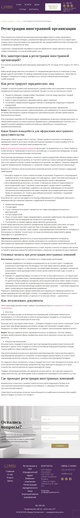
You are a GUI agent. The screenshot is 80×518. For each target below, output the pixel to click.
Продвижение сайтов (33, 509)
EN (67, 3)
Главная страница (7, 21)
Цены (36, 4)
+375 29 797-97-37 (68, 470)
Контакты (34, 9)
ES (71, 3)
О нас (19, 4)
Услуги (28, 4)
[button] (53, 7)
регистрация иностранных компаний (20, 148)
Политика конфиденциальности (50, 491)
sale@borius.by (66, 473)
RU (64, 3)
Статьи (23, 9)
